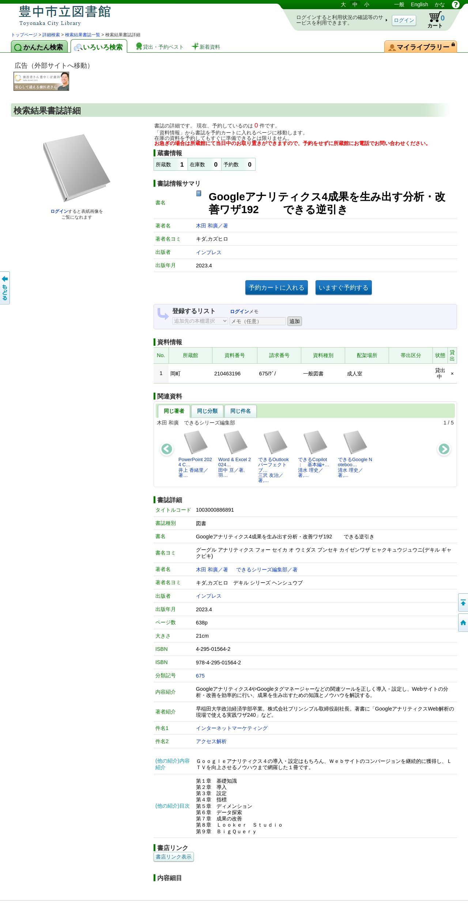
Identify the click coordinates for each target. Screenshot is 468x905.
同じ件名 (240, 411)
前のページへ (5, 287)
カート (432, 20)
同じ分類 (207, 411)
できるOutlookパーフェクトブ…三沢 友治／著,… (273, 456)
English (419, 4)
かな (440, 4)
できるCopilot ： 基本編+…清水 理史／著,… (315, 454)
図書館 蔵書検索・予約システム (88, 15)
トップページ (24, 34)
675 (200, 676)
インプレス (209, 252)
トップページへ (462, 622)
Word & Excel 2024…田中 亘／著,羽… (234, 454)
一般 (399, 4)
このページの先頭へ (462, 602)
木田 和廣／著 (212, 226)
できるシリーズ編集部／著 (267, 569)
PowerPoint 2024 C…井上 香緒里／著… (195, 454)
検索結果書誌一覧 (82, 34)
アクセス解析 (211, 741)
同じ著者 (174, 411)
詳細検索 (51, 34)
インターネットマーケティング (232, 728)
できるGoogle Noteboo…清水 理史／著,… (355, 454)
